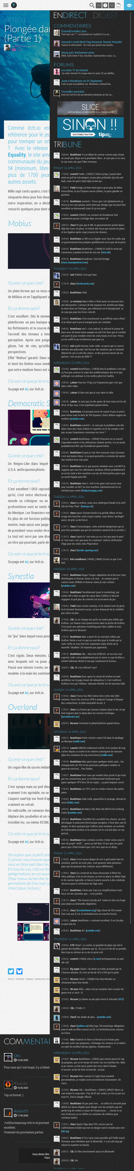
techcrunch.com (88, 287)
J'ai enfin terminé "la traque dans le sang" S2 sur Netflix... (91, 73)
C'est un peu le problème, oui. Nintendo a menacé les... (89, 83)
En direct (73, 15)
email (19, 49)
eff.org (73, 1146)
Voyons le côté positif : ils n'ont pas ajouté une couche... (90, 45)
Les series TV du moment (77, 70)
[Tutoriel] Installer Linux (76, 31)
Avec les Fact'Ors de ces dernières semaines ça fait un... (90, 94)
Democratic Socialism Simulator (50, 979)
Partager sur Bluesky (19, 971)
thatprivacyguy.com (95, 494)
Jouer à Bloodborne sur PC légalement (84, 80)
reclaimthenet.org (89, 924)
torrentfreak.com (73, 727)
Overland (20, 979)
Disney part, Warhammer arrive (80, 52)
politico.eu (85, 1041)
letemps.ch (95, 510)
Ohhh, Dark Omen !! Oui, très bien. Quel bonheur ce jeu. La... (92, 55)
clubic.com (86, 816)
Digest (108, 15)
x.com (100, 973)
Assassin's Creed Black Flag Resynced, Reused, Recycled (94, 42)
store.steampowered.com (77, 266)
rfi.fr (67, 1017)
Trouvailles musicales (75, 91)
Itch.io (11, 979)
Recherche (92, 5)
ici (26, 389)
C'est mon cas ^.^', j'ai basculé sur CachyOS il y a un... (89, 34)
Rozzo (19, 46)
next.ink (109, 256)
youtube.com (90, 422)
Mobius (29, 979)
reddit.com (91, 752)
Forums (67, 65)
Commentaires (75, 26)
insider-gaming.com (90, 557)
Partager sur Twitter (11, 971)
